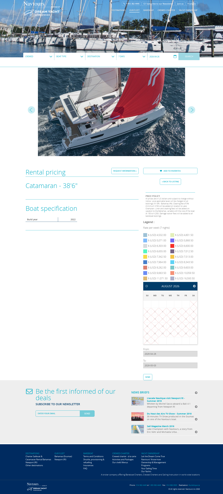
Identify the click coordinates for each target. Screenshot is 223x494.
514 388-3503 (172, 485)
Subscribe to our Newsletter (158, 3)
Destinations (118, 10)
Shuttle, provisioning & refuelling (93, 461)
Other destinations (34, 465)
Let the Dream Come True (153, 456)
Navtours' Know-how (151, 459)
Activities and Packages (122, 459)
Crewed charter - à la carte (124, 456)
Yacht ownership (188, 10)
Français (192, 3)
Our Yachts (146, 471)
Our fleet (134, 10)
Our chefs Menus (120, 462)
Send (147, 377)
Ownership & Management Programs (153, 464)
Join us (180, 3)
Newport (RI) (31, 462)
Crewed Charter (166, 10)
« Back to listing (170, 181)
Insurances (88, 465)
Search (189, 56)
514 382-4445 (141, 485)
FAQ (85, 468)
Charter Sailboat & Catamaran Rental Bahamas (38, 458)
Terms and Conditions (93, 456)
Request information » (125, 171)
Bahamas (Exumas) (63, 456)
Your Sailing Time (149, 468)
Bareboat (148, 10)
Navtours (47, 9)
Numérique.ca (194, 485)
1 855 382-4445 (132, 3)
